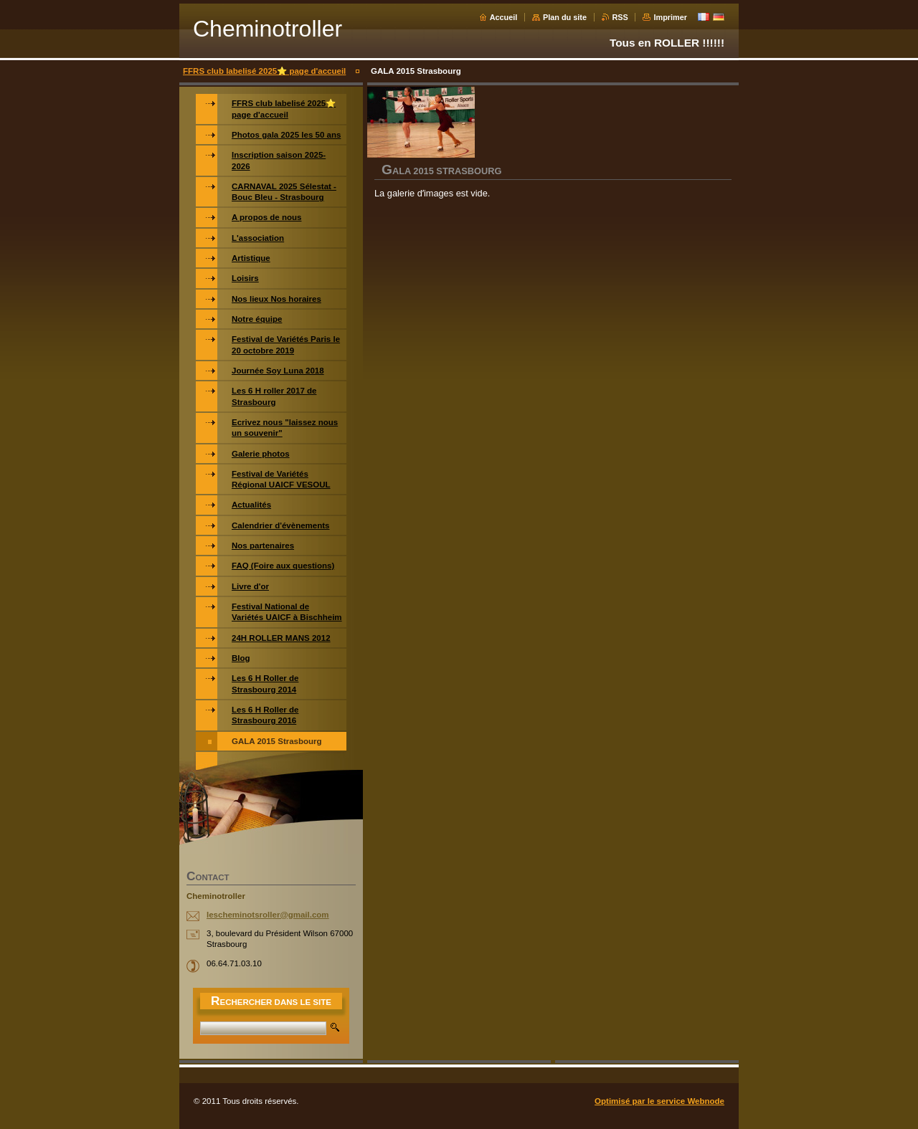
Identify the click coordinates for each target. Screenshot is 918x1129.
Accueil (504, 17)
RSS (620, 17)
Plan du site (565, 17)
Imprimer (670, 17)
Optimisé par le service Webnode (659, 1101)
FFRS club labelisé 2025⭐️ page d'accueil (264, 71)
